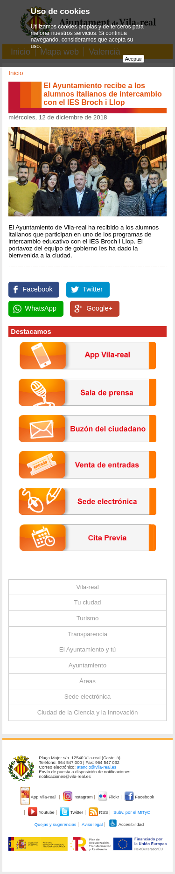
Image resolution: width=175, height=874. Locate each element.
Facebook (37, 289)
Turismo (88, 618)
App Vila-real (39, 797)
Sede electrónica (87, 696)
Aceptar (133, 59)
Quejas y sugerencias (56, 824)
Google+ (99, 308)
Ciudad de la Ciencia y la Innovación (87, 712)
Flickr (109, 797)
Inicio (15, 72)
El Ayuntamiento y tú (87, 649)
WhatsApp (40, 308)
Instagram (78, 797)
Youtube (42, 812)
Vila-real (87, 586)
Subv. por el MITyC (131, 812)
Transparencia (87, 634)
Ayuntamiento (87, 665)
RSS (99, 812)
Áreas (87, 681)
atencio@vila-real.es (97, 767)
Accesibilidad (126, 824)
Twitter (93, 289)
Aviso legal (92, 824)
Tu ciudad (87, 602)
